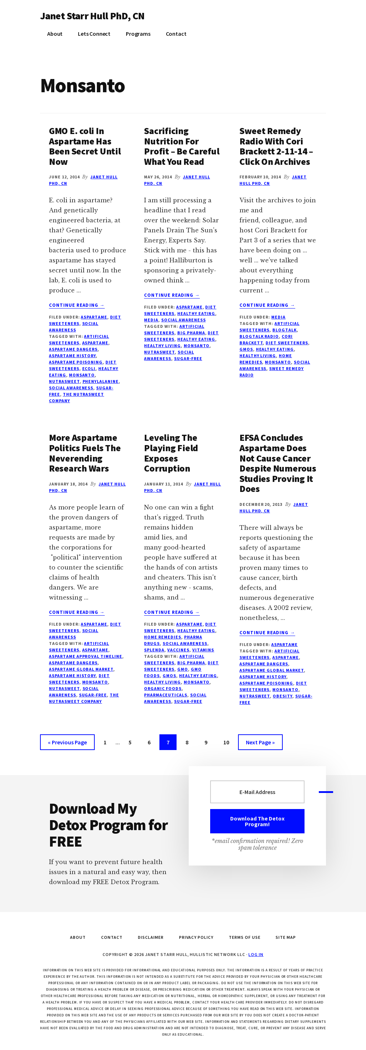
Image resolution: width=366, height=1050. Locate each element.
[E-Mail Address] (257, 791)
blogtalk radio (259, 336)
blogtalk (284, 329)
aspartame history (72, 355)
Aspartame (94, 317)
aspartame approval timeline (85, 656)
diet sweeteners (287, 342)
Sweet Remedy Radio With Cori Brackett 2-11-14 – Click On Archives (276, 146)
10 (229, 741)
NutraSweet (64, 381)
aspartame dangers (73, 349)
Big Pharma (191, 332)
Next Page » (260, 743)
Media (151, 319)
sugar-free (188, 358)
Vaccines (178, 649)
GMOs (246, 349)
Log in (255, 954)
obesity (282, 696)
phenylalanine (101, 381)
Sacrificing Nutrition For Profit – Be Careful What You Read (181, 146)
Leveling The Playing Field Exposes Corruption (171, 453)
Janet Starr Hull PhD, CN (92, 15)
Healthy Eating (196, 313)
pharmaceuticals (165, 694)
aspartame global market (81, 669)
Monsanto (82, 375)
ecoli (89, 368)
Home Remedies (162, 637)
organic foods (162, 688)
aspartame (95, 342)
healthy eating (196, 339)
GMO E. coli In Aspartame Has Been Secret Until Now (85, 146)
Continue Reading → (77, 305)
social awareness (71, 387)
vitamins (203, 649)
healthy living (162, 345)
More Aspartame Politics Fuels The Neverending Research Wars (84, 453)
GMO (182, 669)
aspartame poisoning (76, 362)
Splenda (154, 649)
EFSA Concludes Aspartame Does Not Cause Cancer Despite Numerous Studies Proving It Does (277, 463)
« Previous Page (67, 743)
